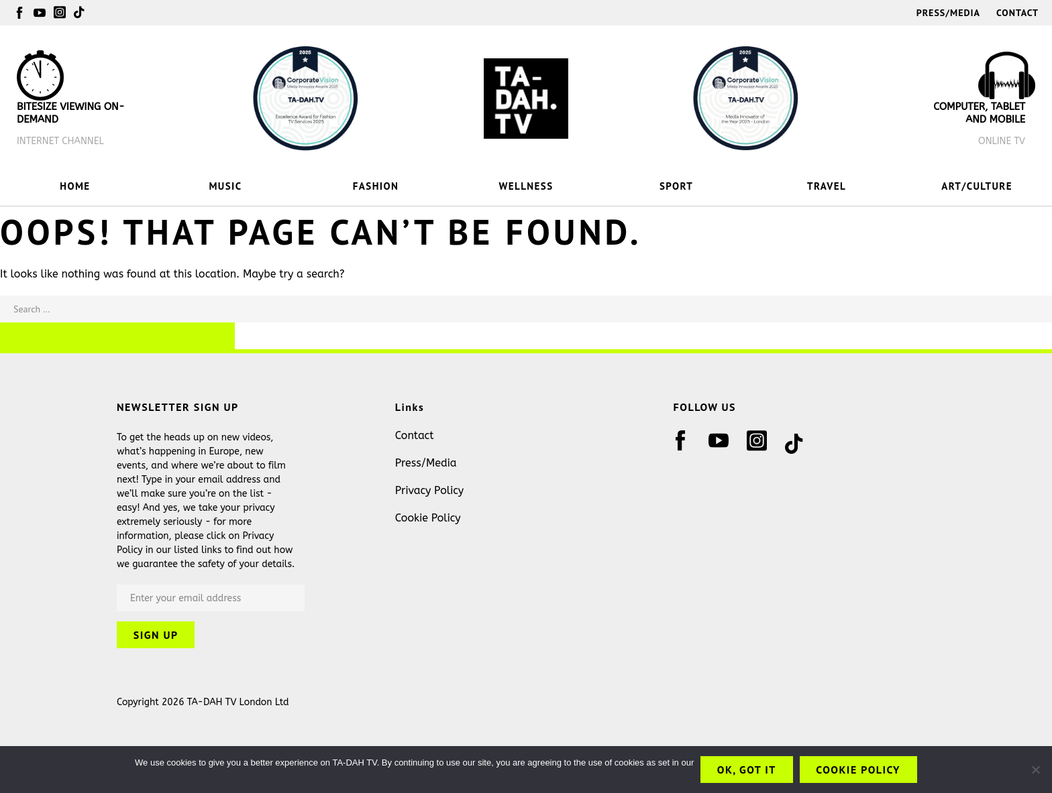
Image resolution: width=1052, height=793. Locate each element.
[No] (1035, 769)
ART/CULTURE (976, 186)
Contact (1017, 13)
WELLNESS (526, 186)
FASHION (376, 186)
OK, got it (746, 769)
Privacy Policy (429, 490)
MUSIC (225, 186)
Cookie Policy (428, 517)
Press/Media (948, 13)
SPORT (676, 186)
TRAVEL (826, 186)
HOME (75, 186)
